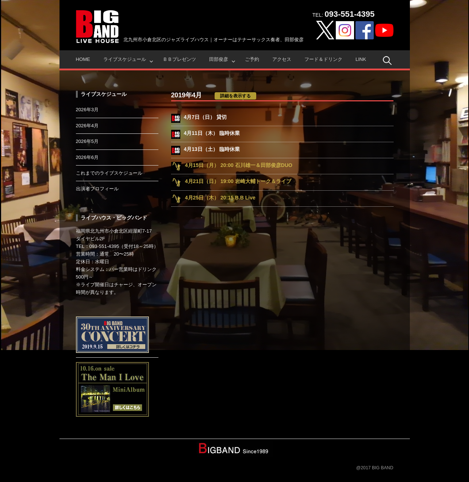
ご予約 (252, 59)
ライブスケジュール (124, 59)
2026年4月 (87, 125)
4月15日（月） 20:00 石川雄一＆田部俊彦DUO (238, 165)
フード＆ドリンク (323, 59)
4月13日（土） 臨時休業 (212, 149)
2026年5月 (87, 141)
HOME (83, 59)
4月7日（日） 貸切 (205, 117)
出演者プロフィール (97, 188)
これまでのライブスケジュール (109, 173)
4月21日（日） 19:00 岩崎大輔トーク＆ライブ (238, 181)
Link (360, 59)
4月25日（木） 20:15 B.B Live (220, 198)
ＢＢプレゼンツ (179, 59)
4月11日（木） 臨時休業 (212, 133)
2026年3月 (87, 109)
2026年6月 (87, 157)
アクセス (281, 59)
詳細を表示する (235, 95)
